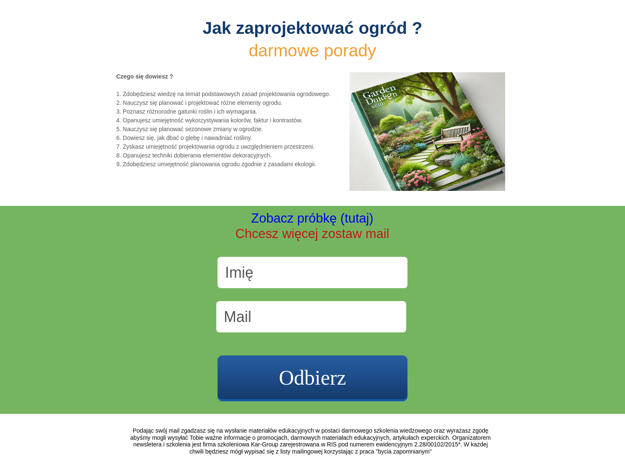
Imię (239, 272)
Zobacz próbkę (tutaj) (312, 218)
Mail (237, 316)
